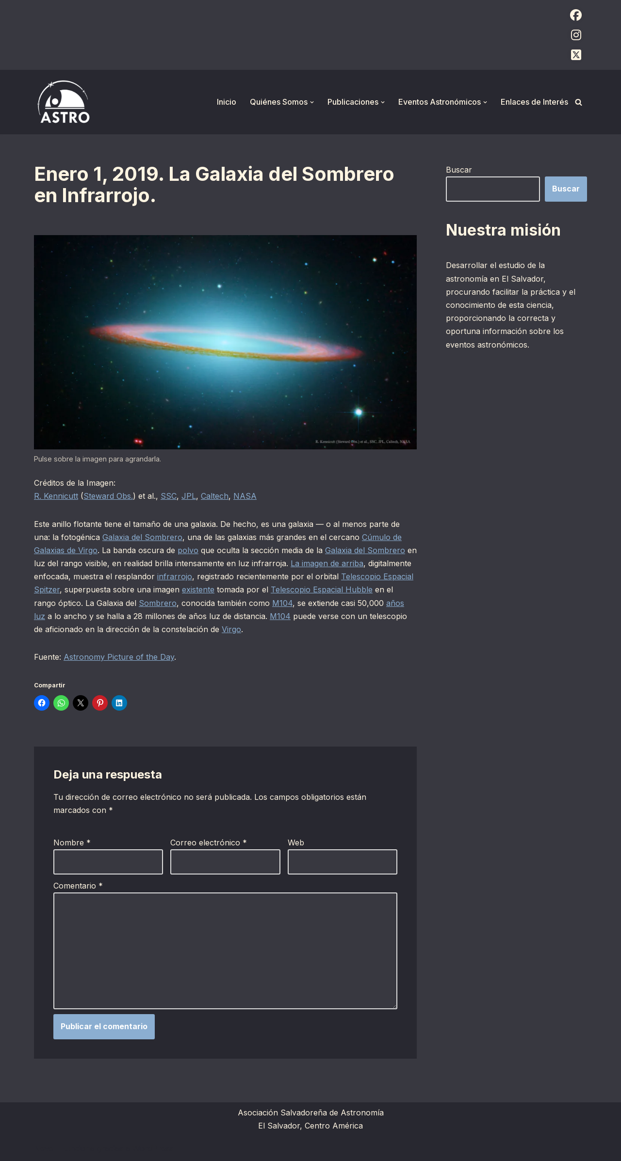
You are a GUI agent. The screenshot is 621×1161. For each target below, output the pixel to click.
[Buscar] (578, 102)
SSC (169, 496)
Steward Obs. (108, 496)
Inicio (226, 102)
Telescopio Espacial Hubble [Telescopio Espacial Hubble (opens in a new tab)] (322, 589)
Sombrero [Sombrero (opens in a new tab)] (158, 603)
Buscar (459, 170)
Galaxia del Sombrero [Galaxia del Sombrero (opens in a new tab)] (142, 537)
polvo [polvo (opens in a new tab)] (188, 550)
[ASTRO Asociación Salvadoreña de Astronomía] (63, 102)
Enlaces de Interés (534, 102)
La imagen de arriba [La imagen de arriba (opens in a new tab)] (327, 563)
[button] (312, 102)
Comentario (78, 886)
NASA (245, 496)
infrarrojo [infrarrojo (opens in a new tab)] (174, 576)
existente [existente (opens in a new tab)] (198, 589)
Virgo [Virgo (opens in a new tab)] (231, 629)
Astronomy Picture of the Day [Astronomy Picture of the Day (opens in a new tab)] (119, 657)
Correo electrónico (208, 842)
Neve (43, 1148)
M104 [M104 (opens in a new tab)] (282, 603)
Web (296, 842)
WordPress (152, 1148)
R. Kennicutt (56, 496)
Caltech (215, 496)
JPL (188, 496)
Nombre (72, 842)
